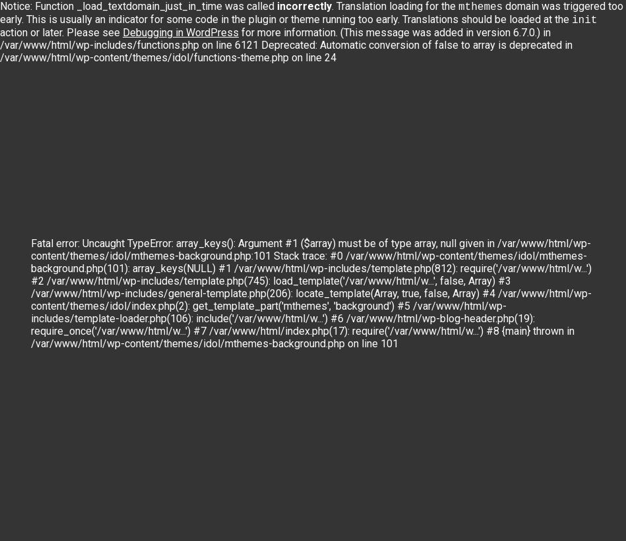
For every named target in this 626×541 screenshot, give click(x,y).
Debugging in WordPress (181, 35)
